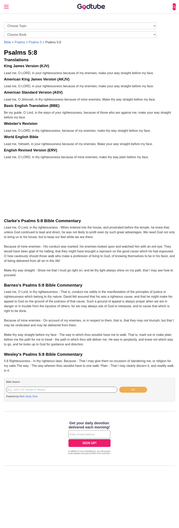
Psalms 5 (35, 42)
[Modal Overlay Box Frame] (89, 438)
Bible (7, 42)
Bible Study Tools (28, 396)
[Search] (174, 6)
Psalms (20, 42)
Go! (133, 389)
